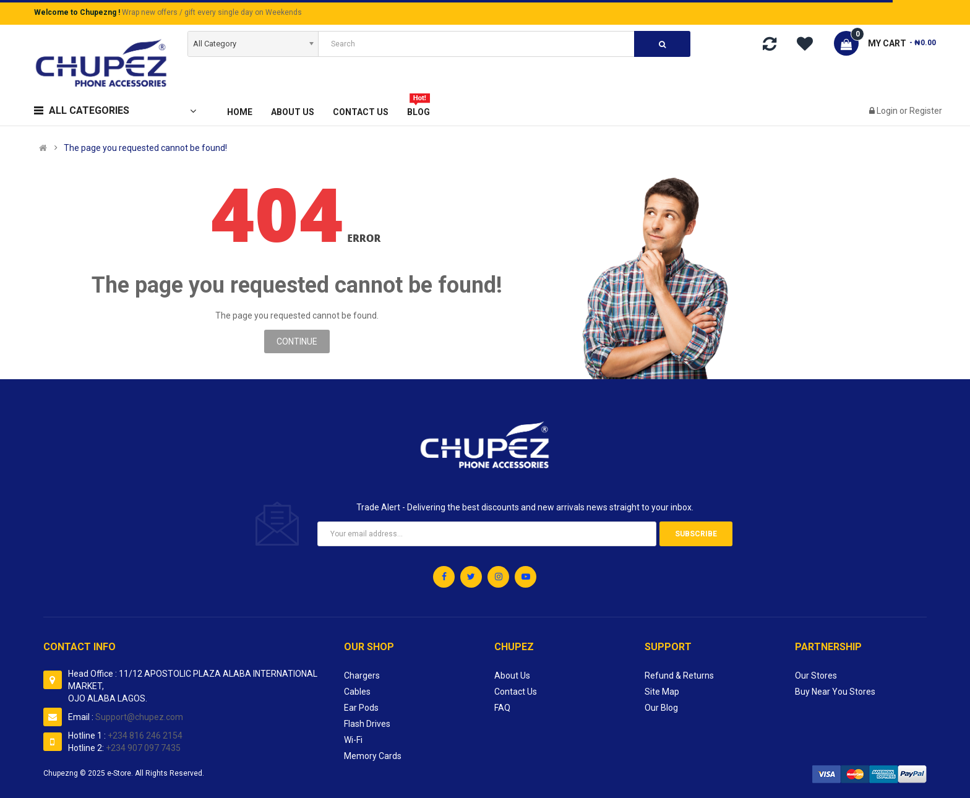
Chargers (362, 675)
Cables (357, 692)
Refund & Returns (679, 675)
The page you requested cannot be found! (145, 148)
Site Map (662, 692)
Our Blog (661, 708)
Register (925, 111)
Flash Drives (367, 724)
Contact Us (515, 692)
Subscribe (696, 534)
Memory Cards (372, 756)
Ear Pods (361, 708)
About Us (512, 675)
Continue (297, 341)
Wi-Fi (353, 740)
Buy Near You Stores (835, 692)
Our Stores (816, 675)
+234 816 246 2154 (145, 735)
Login (888, 111)
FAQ (502, 708)
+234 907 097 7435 (143, 748)
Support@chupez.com (138, 717)
